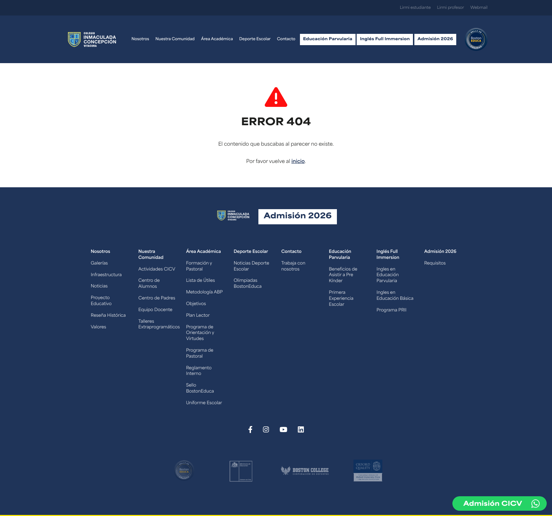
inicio (298, 161)
